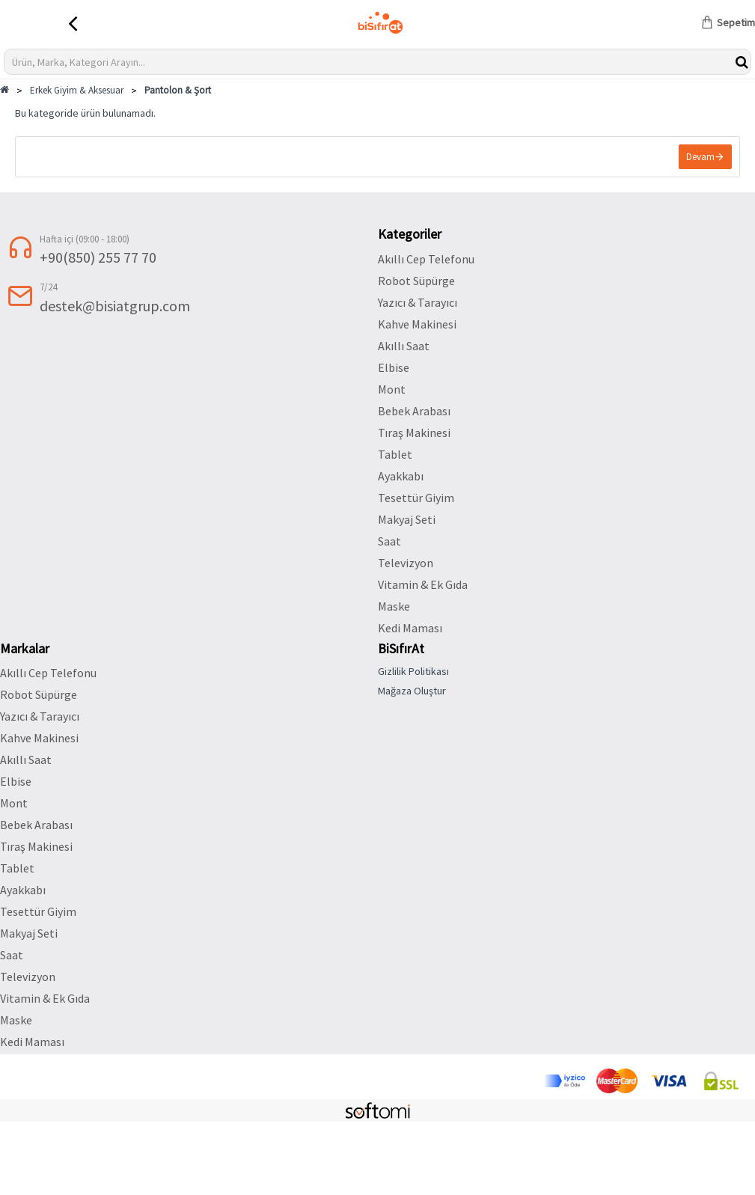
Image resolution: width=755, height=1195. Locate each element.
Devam (700, 156)
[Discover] (564, 1081)
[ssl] (721, 1081)
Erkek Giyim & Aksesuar (76, 90)
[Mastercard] (617, 1081)
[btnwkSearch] (742, 62)
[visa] (669, 1081)
